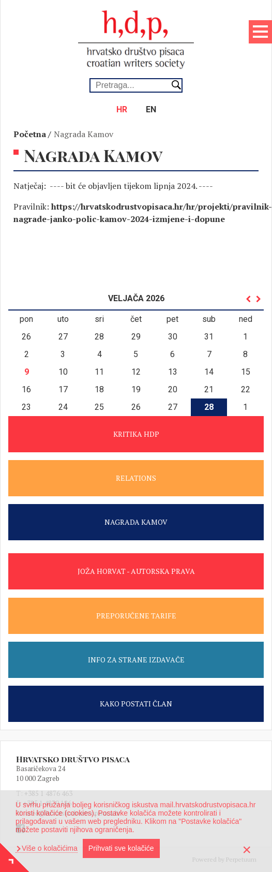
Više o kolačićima (49, 848)
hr (121, 109)
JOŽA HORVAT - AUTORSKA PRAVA (136, 571)
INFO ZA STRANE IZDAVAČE (136, 659)
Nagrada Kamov (83, 134)
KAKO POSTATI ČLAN (136, 703)
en (151, 109)
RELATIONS (136, 478)
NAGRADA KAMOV (136, 522)
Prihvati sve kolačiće (121, 848)
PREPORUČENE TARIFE (136, 615)
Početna (29, 134)
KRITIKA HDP (136, 434)
